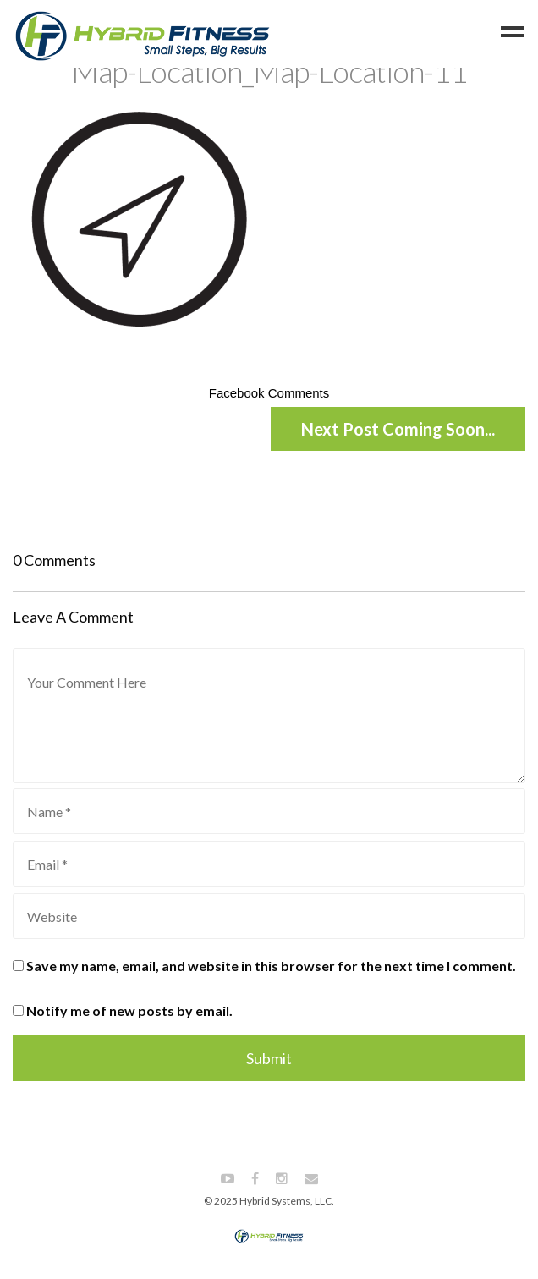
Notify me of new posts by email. (129, 1010)
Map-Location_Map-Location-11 (269, 71)
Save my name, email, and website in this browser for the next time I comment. (271, 966)
